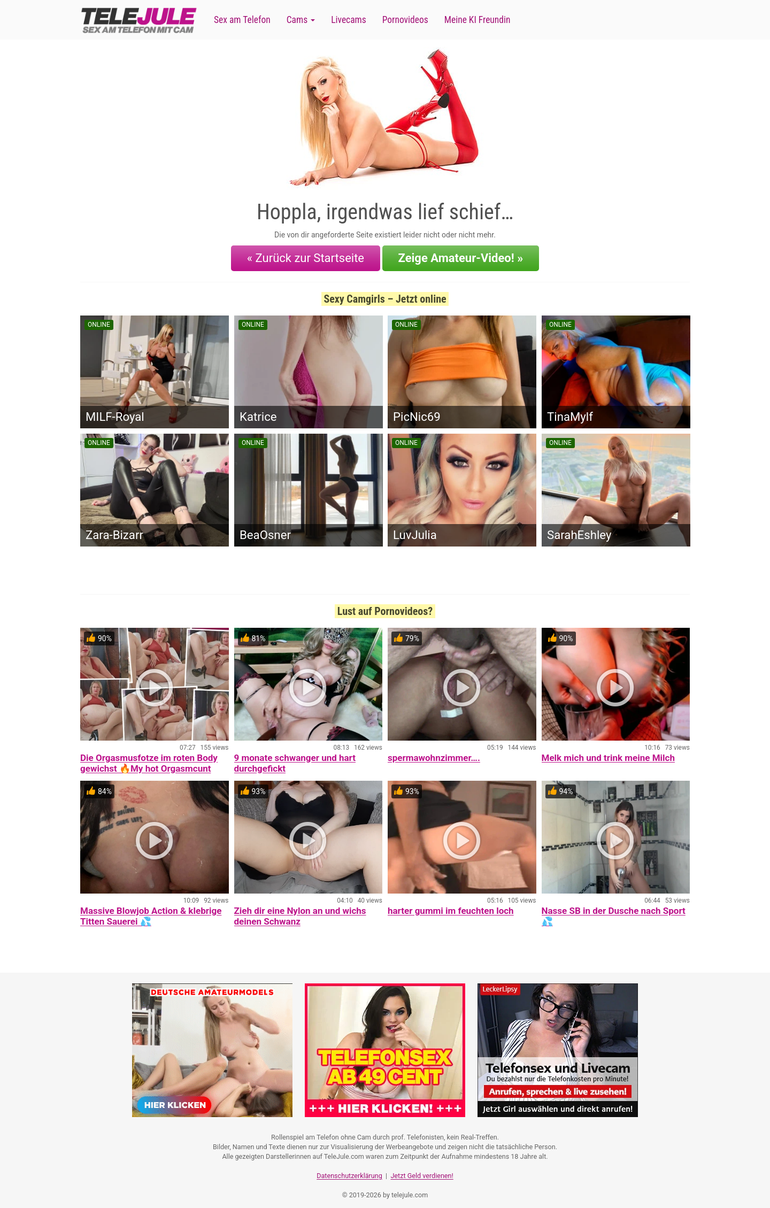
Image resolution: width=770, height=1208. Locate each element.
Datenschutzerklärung (349, 1168)
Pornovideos (405, 19)
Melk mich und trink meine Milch (608, 753)
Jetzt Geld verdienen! (421, 1168)
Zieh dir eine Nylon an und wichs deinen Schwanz (300, 911)
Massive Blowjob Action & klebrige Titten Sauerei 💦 (150, 911)
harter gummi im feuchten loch (451, 906)
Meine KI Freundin (477, 19)
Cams (301, 19)
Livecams (348, 19)
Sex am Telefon (242, 19)
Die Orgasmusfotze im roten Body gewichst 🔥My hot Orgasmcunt (149, 758)
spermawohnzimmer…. (434, 753)
